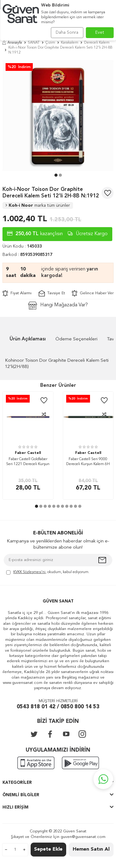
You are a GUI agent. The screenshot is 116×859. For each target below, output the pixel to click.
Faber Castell (28, 453)
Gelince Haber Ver (93, 293)
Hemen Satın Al (91, 849)
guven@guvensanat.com (83, 837)
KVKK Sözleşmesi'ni (29, 572)
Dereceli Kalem (97, 43)
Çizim (50, 43)
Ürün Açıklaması (28, 339)
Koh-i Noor (38, 205)
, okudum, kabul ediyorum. (47, 572)
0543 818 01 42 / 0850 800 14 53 (58, 707)
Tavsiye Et (52, 293)
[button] (56, 175)
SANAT (34, 43)
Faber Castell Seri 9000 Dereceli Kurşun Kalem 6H (88, 461)
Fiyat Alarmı (17, 293)
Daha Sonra (67, 32)
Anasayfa (12, 43)
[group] (58, 115)
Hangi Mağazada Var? (58, 305)
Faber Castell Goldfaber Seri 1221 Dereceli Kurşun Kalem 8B (27, 462)
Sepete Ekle (48, 849)
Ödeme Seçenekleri (76, 339)
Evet (99, 32)
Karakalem (69, 43)
